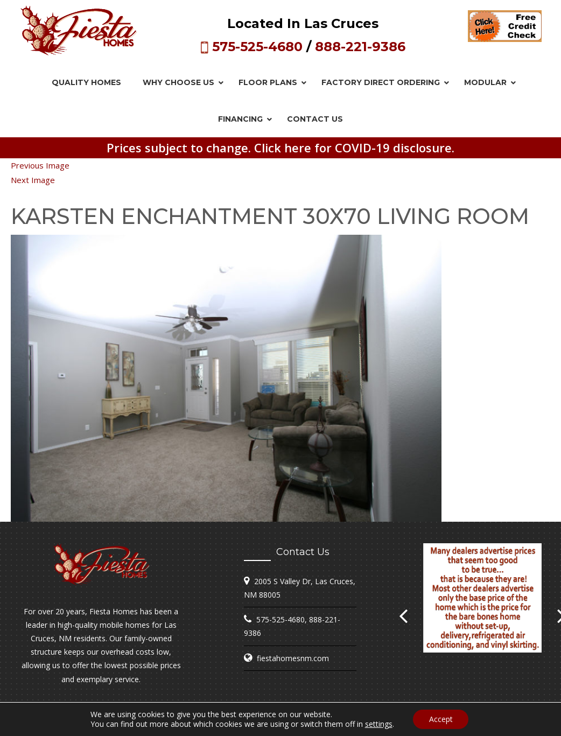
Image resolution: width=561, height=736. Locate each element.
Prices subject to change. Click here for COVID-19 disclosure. (280, 147)
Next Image (33, 179)
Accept (441, 719)
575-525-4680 (257, 46)
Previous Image (40, 165)
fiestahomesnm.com (293, 658)
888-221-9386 (360, 46)
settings (378, 724)
